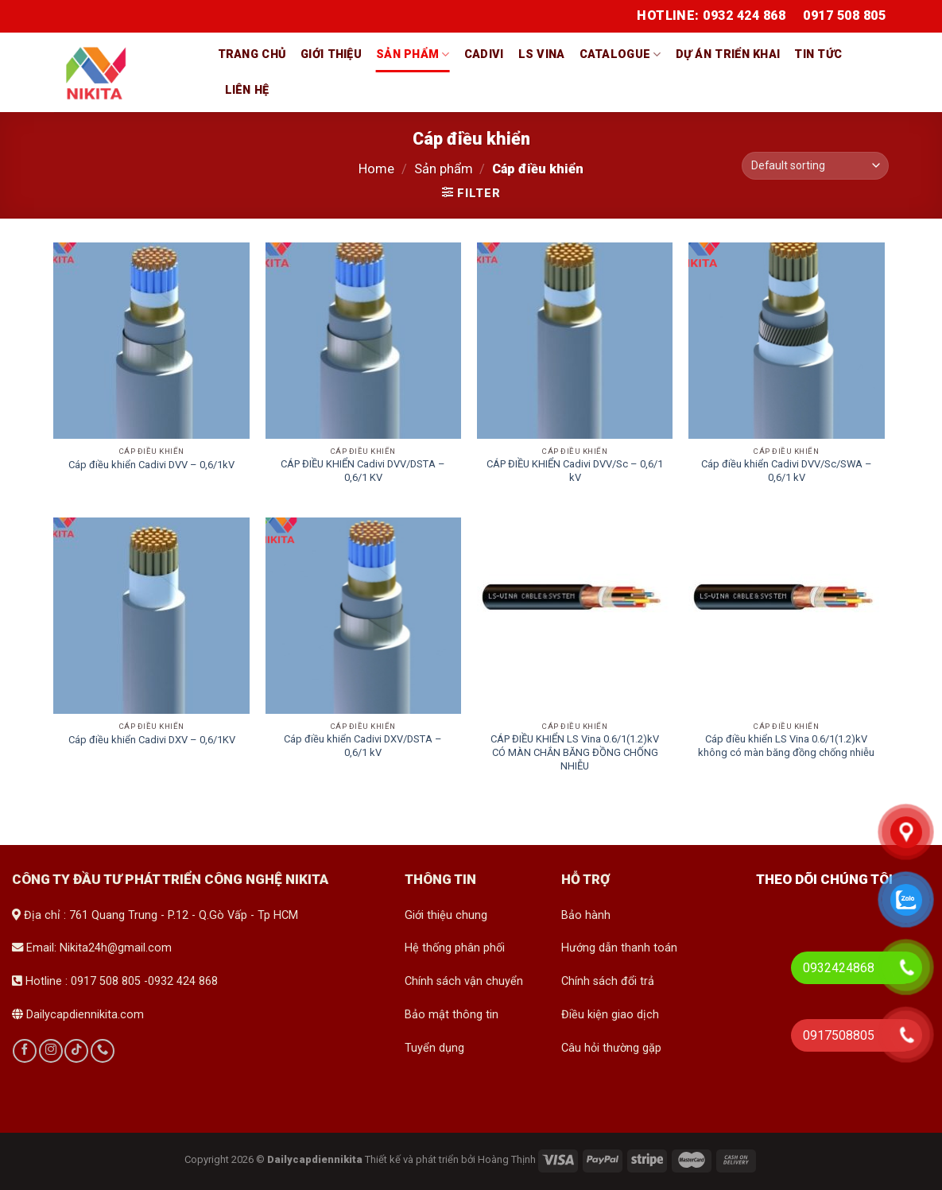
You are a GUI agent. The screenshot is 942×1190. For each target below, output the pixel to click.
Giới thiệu (331, 54)
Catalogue (620, 54)
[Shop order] (815, 166)
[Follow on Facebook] (25, 1051)
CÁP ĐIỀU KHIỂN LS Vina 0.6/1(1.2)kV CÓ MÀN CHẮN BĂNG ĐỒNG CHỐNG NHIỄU (574, 752)
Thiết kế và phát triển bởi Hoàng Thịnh (450, 1159)
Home (376, 168)
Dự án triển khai (728, 54)
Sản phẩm (413, 54)
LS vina (541, 54)
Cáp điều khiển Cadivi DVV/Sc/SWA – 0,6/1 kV (786, 470)
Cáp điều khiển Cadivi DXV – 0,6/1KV (151, 740)
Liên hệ (247, 90)
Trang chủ (252, 54)
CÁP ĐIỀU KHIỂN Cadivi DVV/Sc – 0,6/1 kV (575, 470)
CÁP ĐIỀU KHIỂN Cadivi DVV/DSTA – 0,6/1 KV (363, 470)
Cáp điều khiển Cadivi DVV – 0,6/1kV (151, 465)
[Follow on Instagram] (51, 1051)
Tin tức (818, 54)
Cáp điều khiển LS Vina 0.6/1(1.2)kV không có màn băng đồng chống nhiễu (786, 745)
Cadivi (484, 54)
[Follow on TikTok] (76, 1051)
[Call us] (102, 1051)
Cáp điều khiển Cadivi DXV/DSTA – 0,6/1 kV (363, 745)
